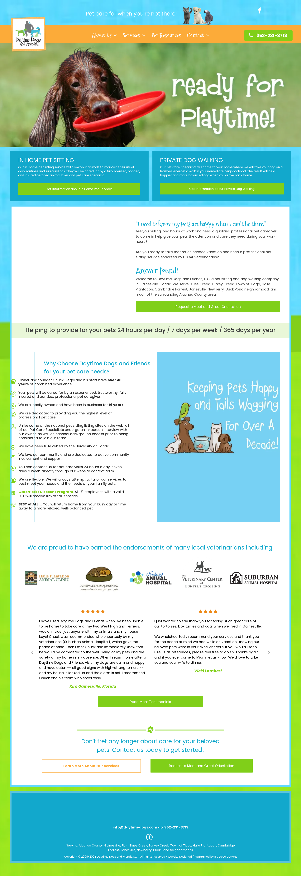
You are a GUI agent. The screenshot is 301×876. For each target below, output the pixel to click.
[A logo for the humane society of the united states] (160, 810)
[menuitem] (104, 35)
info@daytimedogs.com (135, 827)
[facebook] (259, 11)
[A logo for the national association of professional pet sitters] (141, 810)
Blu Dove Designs (225, 857)
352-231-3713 (176, 827)
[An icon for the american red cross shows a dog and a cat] (121, 810)
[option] (47, 578)
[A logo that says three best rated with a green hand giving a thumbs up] (179, 810)
